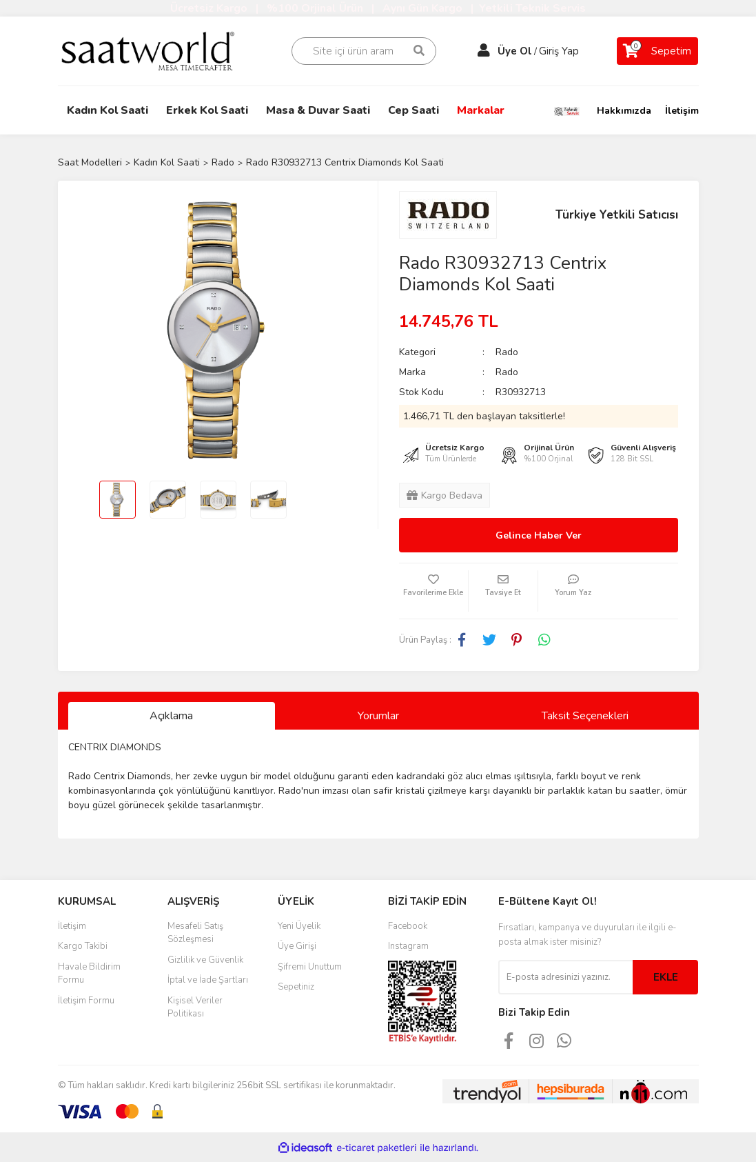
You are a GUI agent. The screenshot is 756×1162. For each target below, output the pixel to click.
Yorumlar (378, 715)
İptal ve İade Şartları (207, 980)
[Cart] (657, 51)
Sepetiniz (296, 987)
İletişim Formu (86, 1000)
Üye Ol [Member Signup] (515, 51)
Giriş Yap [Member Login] (559, 51)
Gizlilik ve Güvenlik (205, 960)
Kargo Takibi (83, 946)
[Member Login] (484, 51)
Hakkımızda (624, 110)
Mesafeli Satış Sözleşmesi (195, 933)
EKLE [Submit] (665, 977)
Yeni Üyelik (299, 926)
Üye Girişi (297, 946)
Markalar (480, 110)
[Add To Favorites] (433, 591)
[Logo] (157, 50)
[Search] (364, 51)
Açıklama (171, 715)
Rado (507, 352)
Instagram (408, 946)
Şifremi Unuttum (310, 967)
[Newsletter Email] (565, 977)
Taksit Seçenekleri (585, 715)
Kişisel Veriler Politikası (195, 1007)
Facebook (407, 926)
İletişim (682, 110)
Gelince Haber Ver (539, 535)
